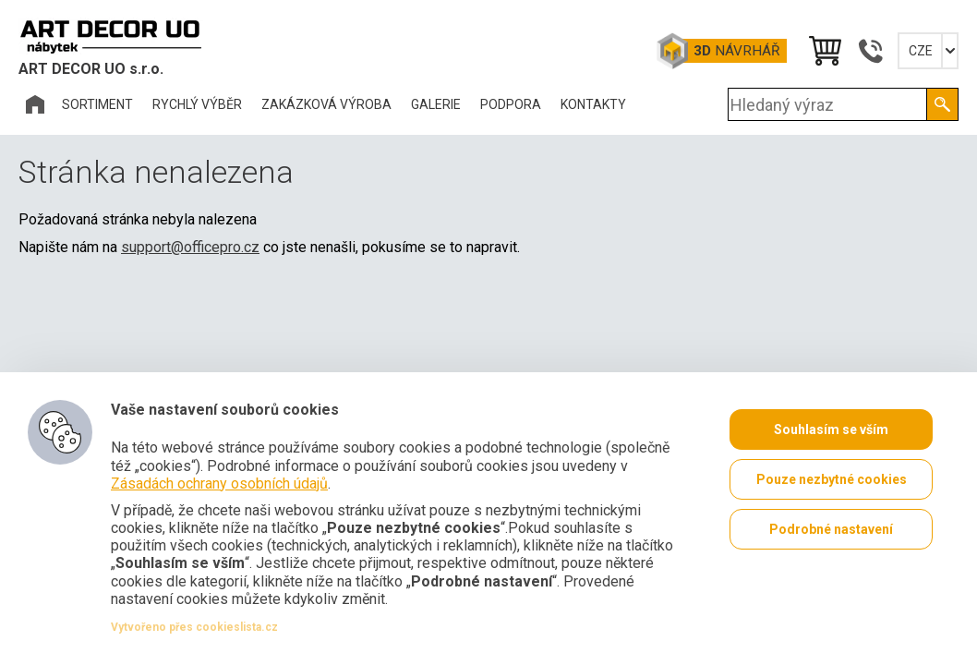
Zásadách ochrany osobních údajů (219, 483)
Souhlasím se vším (831, 429)
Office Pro (110, 36)
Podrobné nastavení (831, 529)
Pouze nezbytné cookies (831, 479)
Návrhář (736, 50)
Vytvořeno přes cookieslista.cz (194, 627)
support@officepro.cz (190, 247)
